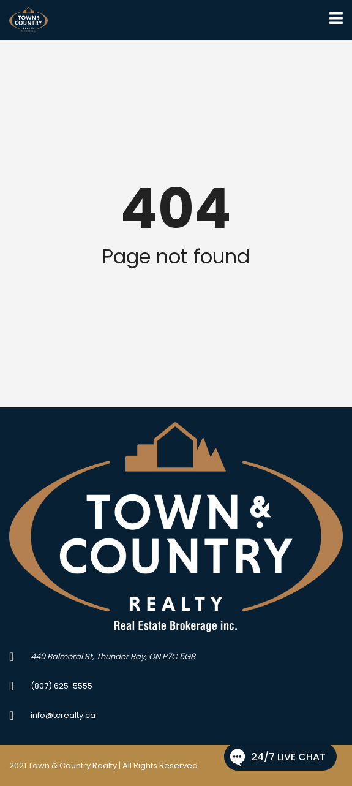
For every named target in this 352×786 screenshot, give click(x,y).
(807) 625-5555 (61, 686)
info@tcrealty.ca (63, 715)
